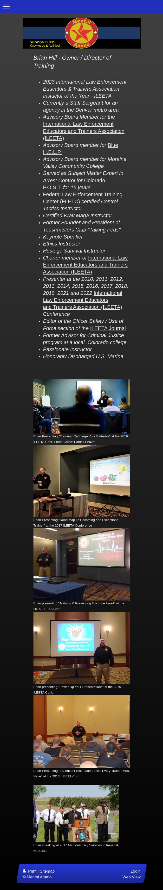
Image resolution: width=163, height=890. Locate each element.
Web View (131, 877)
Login (135, 871)
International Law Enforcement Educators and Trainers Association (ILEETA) (84, 131)
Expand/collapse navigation (81, 6)
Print (30, 871)
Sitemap (47, 871)
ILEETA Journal (108, 328)
